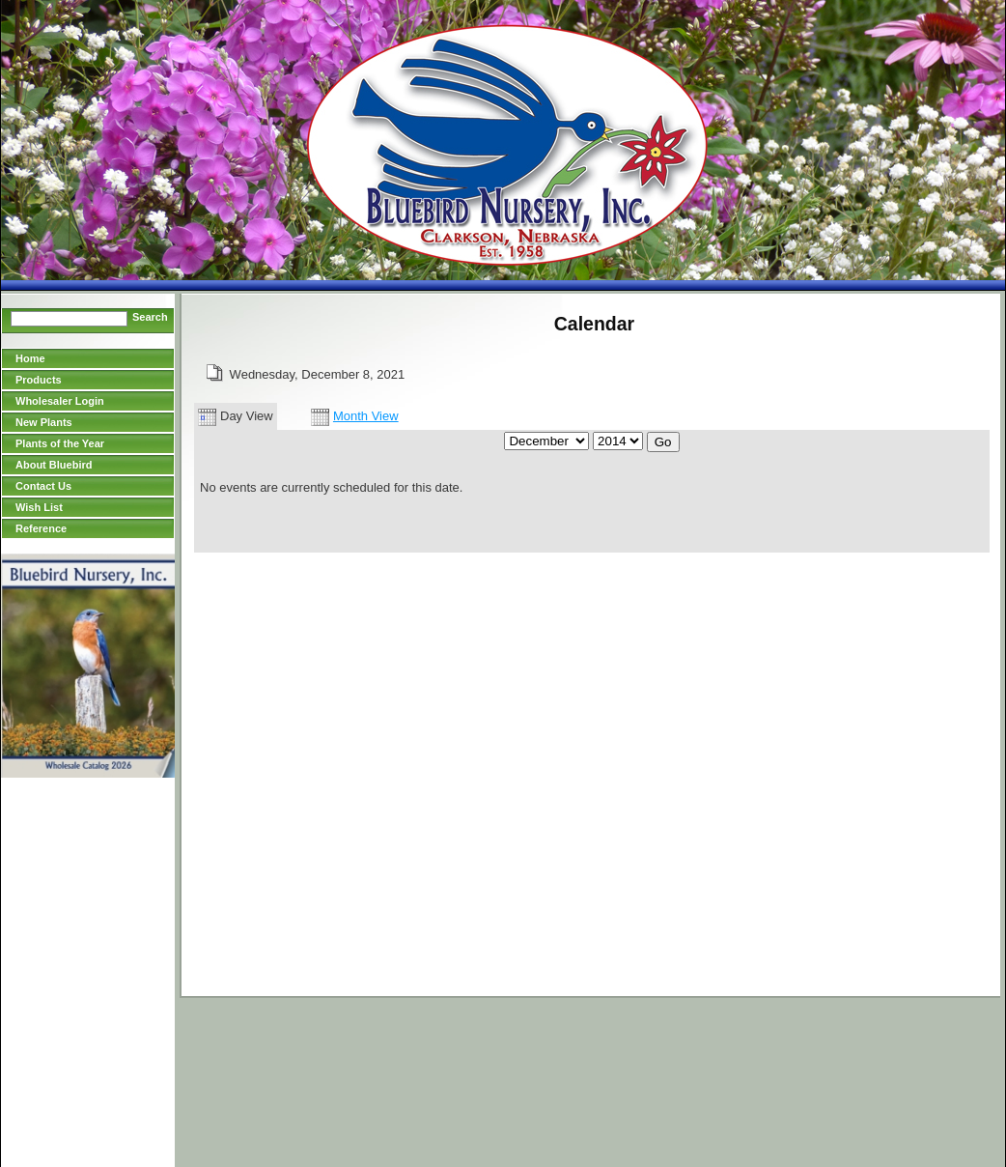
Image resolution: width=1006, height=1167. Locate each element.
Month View (355, 416)
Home (30, 358)
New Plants (43, 422)
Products (38, 379)
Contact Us (43, 486)
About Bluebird (53, 464)
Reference (41, 528)
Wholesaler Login (59, 401)
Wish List (39, 507)
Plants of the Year (59, 443)
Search (150, 317)
